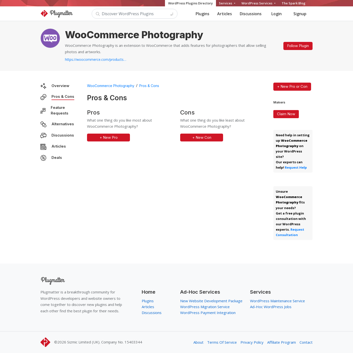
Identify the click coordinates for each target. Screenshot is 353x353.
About (198, 342)
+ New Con (201, 137)
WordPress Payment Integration (208, 312)
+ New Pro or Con (292, 86)
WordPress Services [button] (257, 3)
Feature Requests (59, 110)
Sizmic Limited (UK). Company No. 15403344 (104, 342)
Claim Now (286, 114)
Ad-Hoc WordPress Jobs (270, 306)
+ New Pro (109, 137)
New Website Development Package (211, 300)
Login (276, 13)
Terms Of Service (222, 342)
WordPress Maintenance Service (277, 300)
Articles (224, 13)
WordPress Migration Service (205, 306)
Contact (306, 342)
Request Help (296, 167)
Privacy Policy (252, 342)
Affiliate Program (281, 342)
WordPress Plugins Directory (190, 3)
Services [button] (226, 3)
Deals (56, 157)
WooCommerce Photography (110, 86)
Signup (299, 13)
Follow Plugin (298, 45)
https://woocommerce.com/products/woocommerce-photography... (95, 59)
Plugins (202, 13)
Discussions (251, 13)
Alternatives (62, 124)
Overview (60, 85)
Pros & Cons (62, 96)
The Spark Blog (293, 3)
